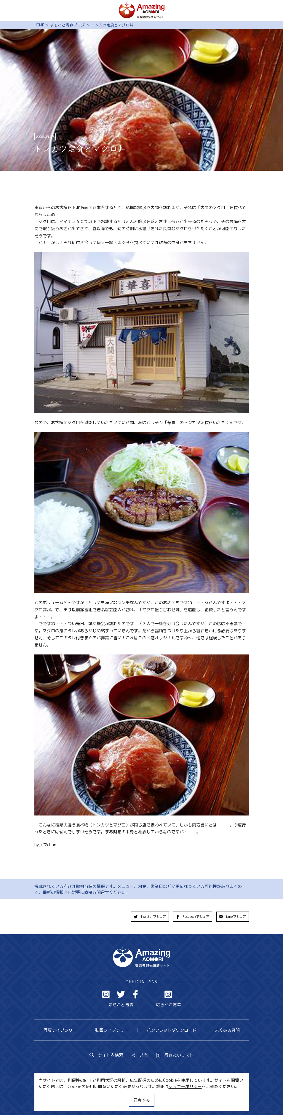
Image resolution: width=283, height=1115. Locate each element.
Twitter (121, 994)
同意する (141, 1100)
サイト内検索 (106, 1055)
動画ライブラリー (111, 1030)
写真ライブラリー (60, 1030)
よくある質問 (227, 1030)
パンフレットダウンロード (171, 1030)
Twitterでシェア (150, 916)
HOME (39, 25)
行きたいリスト (175, 1055)
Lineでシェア (232, 916)
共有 (139, 1055)
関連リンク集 (196, 1099)
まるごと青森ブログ (67, 25)
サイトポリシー (160, 1099)
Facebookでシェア (192, 916)
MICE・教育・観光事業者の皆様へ (106, 1099)
